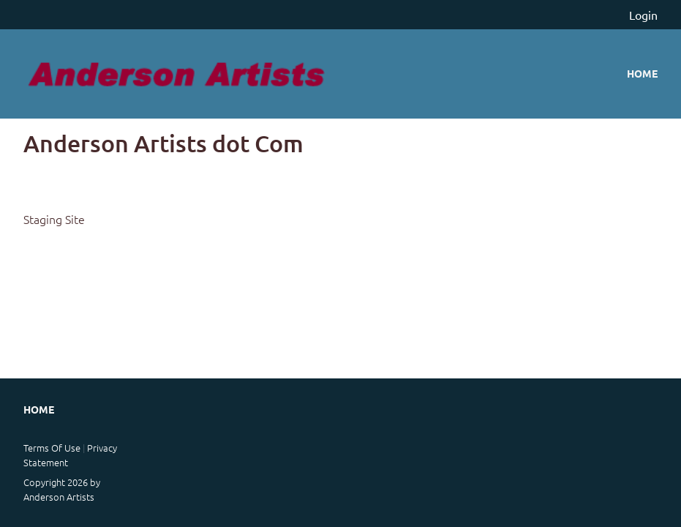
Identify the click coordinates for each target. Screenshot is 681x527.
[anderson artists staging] (177, 74)
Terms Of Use (51, 448)
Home (642, 73)
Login (643, 14)
